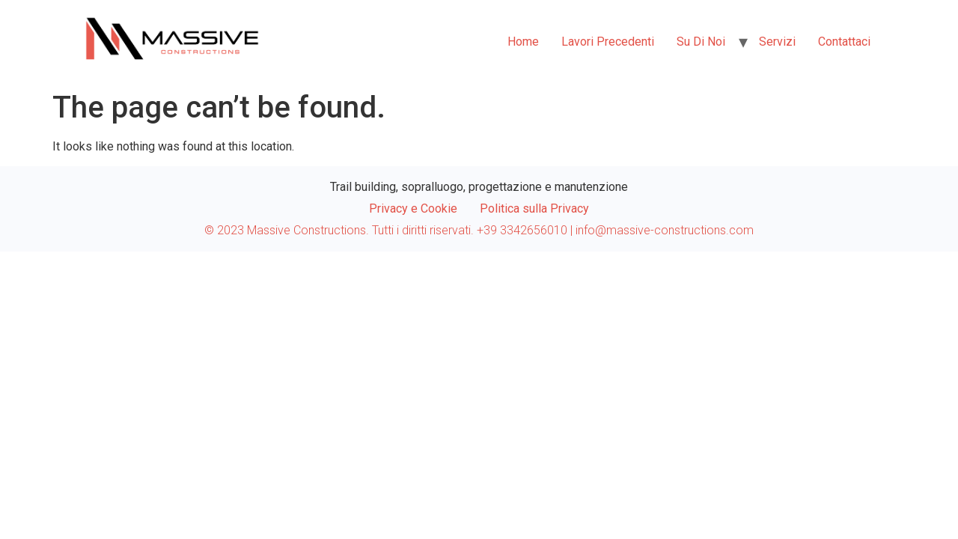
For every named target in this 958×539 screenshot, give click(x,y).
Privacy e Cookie (413, 208)
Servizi (777, 41)
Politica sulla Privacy (534, 208)
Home (523, 41)
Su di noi (701, 41)
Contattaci (844, 41)
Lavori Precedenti (607, 41)
